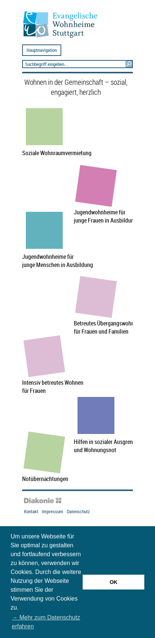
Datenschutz (78, 511)
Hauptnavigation (42, 50)
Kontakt (31, 511)
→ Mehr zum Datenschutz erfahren (46, 621)
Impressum (52, 511)
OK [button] (114, 582)
